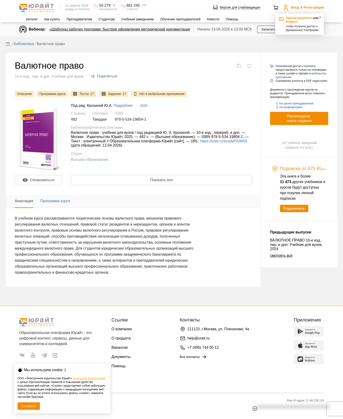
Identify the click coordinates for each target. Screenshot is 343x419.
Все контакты (193, 357)
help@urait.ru (198, 338)
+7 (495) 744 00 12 (203, 347)
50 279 (105, 5)
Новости (213, 19)
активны (69, 9)
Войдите (292, 21)
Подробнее (123, 105)
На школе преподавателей (296, 103)
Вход (295, 7)
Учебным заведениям (137, 19)
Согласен (29, 406)
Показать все (161, 180)
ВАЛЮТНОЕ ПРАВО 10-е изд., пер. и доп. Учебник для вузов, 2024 (296, 244)
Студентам (107, 19)
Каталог (32, 19)
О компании (121, 329)
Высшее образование (89, 160)
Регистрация (314, 7)
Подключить (294, 208)
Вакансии (119, 347)
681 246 (133, 5)
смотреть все (281, 255)
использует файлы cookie (89, 378)
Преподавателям (79, 19)
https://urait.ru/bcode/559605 (223, 141)
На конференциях (290, 107)
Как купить (52, 19)
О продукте (121, 338)
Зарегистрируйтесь (299, 18)
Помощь (232, 19)
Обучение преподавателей (180, 19)
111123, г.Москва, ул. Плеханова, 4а (218, 329)
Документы (120, 357)
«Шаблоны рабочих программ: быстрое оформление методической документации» (121, 29)
